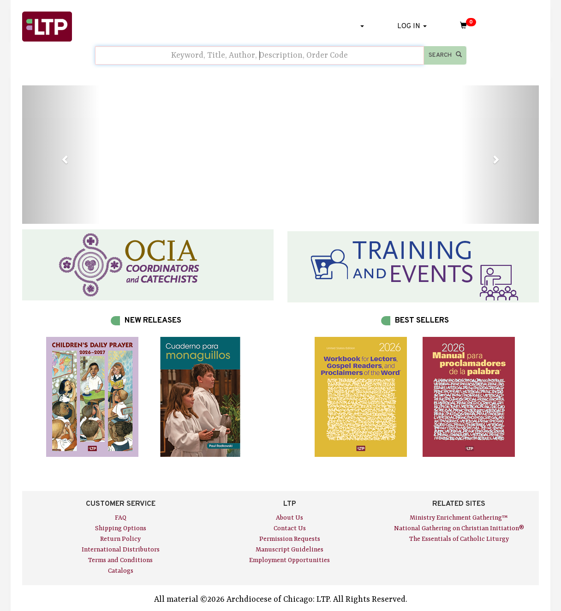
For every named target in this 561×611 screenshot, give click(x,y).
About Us (289, 517)
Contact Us (290, 528)
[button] (61, 154)
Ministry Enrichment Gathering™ (459, 517)
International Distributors (121, 549)
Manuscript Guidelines (289, 549)
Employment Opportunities (289, 560)
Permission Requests (289, 539)
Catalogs (120, 571)
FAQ (120, 517)
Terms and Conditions (120, 560)
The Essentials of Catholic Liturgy (459, 539)
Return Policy (120, 539)
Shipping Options (120, 528)
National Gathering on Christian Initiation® (459, 528)
